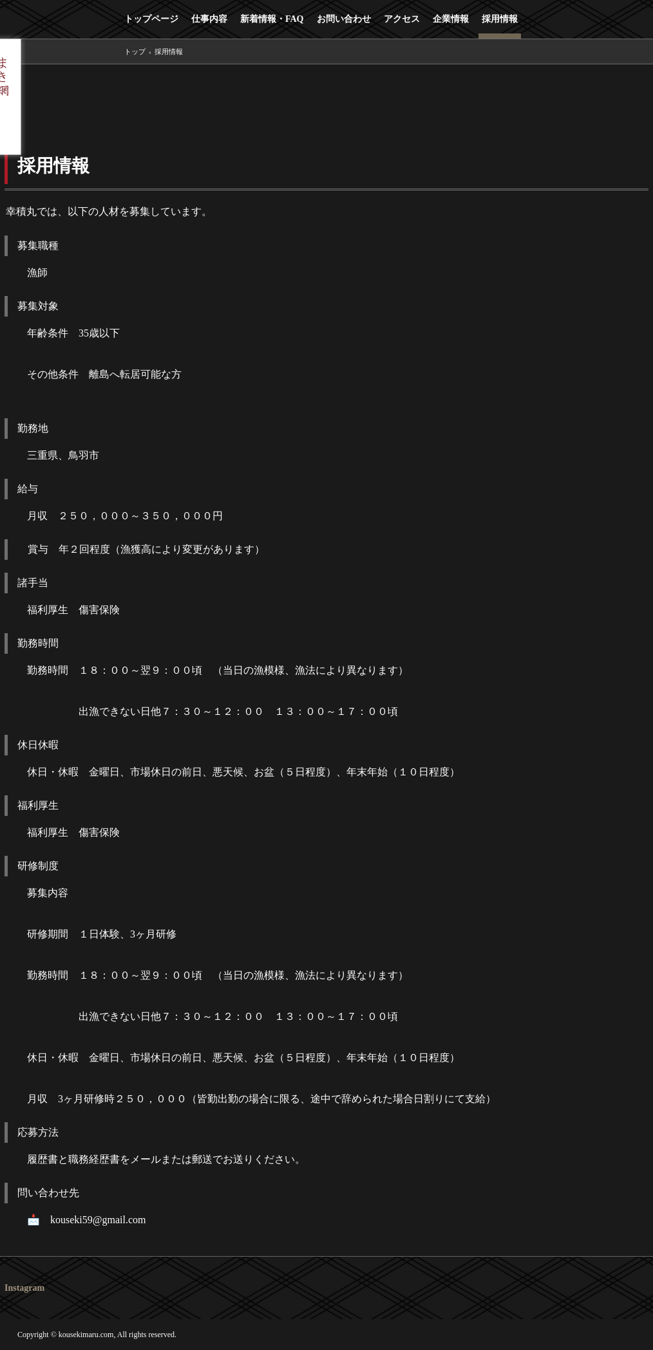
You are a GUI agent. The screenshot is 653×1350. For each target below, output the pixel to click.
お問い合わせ (344, 19)
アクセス (402, 19)
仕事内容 (209, 19)
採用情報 (500, 19)
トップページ (151, 19)
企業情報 (451, 19)
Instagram (24, 1288)
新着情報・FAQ (272, 19)
